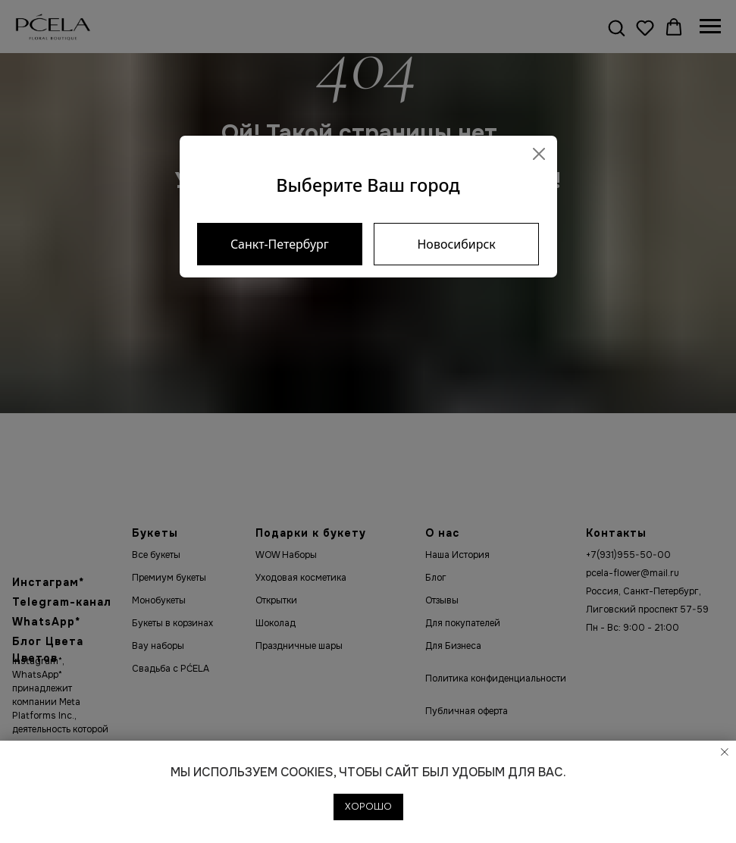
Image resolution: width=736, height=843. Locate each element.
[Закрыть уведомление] (724, 752)
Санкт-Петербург (279, 244)
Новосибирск (456, 244)
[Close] (539, 154)
